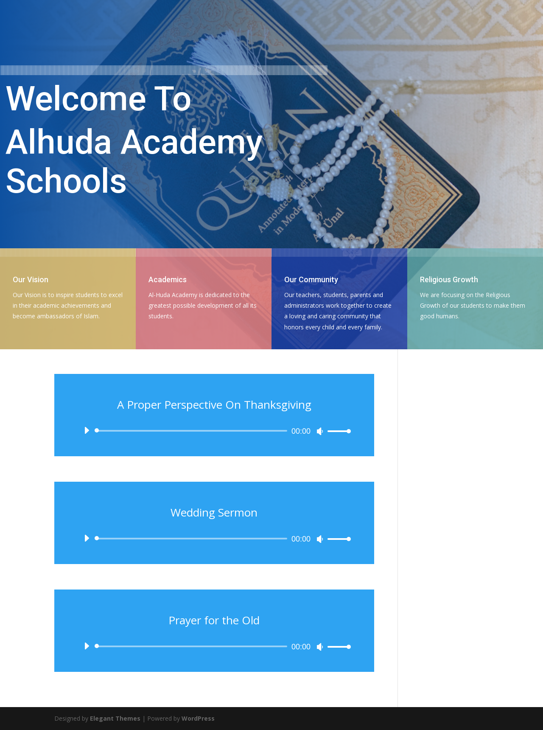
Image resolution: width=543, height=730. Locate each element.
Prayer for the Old (214, 620)
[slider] (192, 431)
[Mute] (320, 431)
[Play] (86, 430)
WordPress (198, 718)
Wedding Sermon (214, 512)
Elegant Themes (115, 718)
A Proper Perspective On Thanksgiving (214, 404)
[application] (214, 431)
